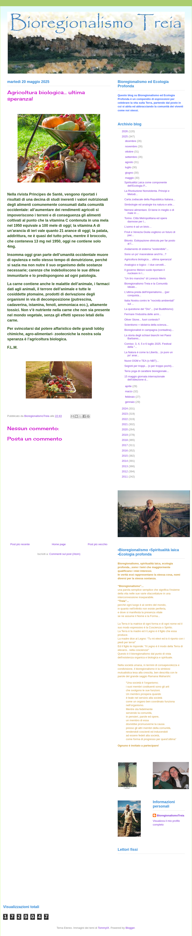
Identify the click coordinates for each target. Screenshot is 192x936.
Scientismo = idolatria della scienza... (146, 324)
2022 (125, 419)
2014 (125, 460)
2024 (125, 408)
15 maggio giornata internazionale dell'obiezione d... (144, 378)
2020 (125, 429)
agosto (129, 162)
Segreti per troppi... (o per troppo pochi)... (148, 365)
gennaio (130, 401)
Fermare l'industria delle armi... (142, 314)
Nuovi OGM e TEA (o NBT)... (141, 360)
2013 (125, 466)
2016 (125, 450)
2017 (125, 445)
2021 (125, 424)
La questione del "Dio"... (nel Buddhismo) (148, 309)
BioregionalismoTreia (170, 815)
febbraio (130, 396)
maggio (130, 177)
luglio (128, 167)
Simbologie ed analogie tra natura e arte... (149, 204)
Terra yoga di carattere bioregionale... (146, 371)
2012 (125, 471)
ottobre (129, 151)
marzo (129, 391)
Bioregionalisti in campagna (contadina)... (148, 329)
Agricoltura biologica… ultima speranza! (148, 259)
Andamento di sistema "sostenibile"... (146, 249)
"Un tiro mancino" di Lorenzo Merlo (145, 278)
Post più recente (20, 544)
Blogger (130, 927)
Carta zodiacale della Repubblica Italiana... (149, 199)
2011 (125, 476)
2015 (125, 455)
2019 (125, 434)
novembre (131, 146)
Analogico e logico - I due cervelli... (145, 264)
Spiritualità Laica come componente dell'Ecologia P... (145, 184)
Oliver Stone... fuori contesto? (142, 319)
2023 (125, 413)
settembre (131, 156)
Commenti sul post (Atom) (64, 554)
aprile (128, 386)
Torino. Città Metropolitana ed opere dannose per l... (145, 220)
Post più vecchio (97, 544)
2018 (125, 440)
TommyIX (103, 927)
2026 (125, 131)
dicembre (131, 141)
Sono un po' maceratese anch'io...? (145, 254)
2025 (125, 136)
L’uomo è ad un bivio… (138, 226)
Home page (59, 544)
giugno (129, 172)
